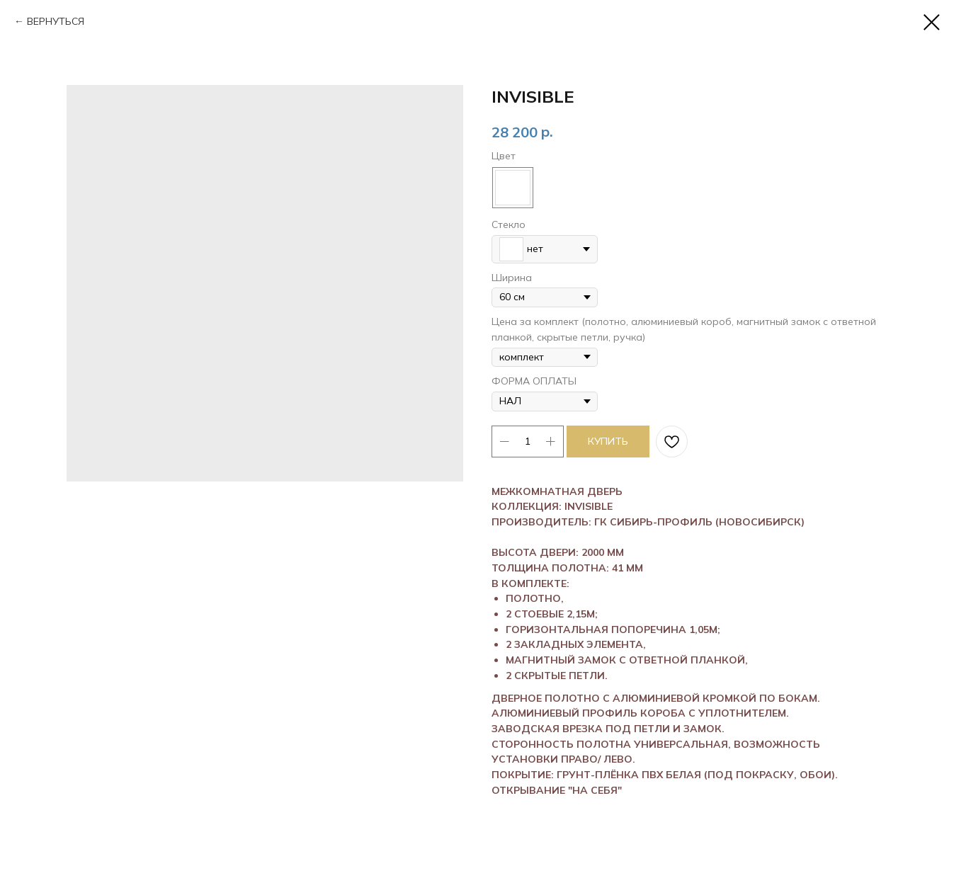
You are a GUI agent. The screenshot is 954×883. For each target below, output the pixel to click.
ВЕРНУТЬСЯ (55, 21)
